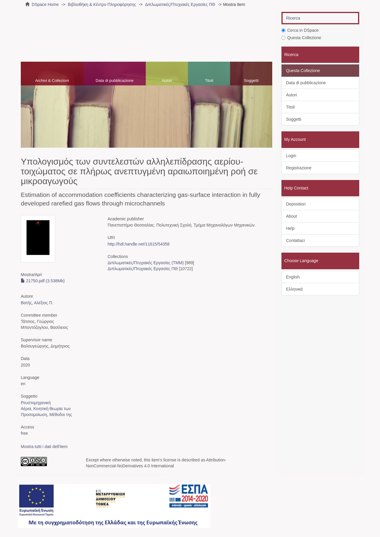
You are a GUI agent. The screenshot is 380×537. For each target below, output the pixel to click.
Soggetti (251, 80)
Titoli (209, 80)
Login (291, 155)
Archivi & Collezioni (52, 80)
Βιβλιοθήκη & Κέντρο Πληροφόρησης (102, 4)
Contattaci (295, 240)
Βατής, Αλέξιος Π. (37, 302)
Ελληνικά (294, 289)
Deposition (296, 204)
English (293, 277)
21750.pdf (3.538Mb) (43, 280)
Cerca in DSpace (300, 30)
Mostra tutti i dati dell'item (44, 446)
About (291, 216)
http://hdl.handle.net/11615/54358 (138, 244)
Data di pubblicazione (114, 80)
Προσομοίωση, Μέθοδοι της (46, 414)
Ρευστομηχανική (36, 402)
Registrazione (299, 167)
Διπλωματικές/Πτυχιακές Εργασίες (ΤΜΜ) (145, 262)
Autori (167, 80)
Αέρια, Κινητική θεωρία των (46, 408)
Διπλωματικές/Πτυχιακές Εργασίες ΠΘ (180, 4)
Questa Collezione (301, 37)
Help (290, 228)
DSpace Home (45, 4)
